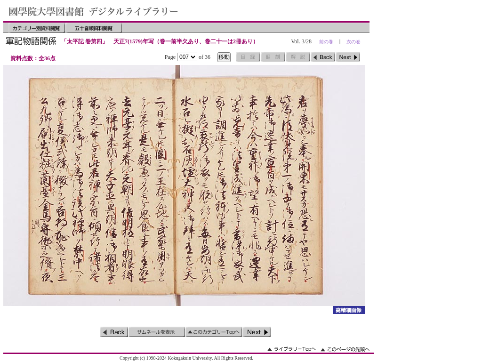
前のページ (323, 57)
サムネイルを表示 (157, 332)
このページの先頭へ (345, 349)
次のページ (348, 57)
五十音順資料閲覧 (93, 28)
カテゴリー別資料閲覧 (36, 28)
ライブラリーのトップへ (291, 349)
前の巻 (326, 41)
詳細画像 (348, 310)
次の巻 (353, 41)
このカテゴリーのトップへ (213, 332)
